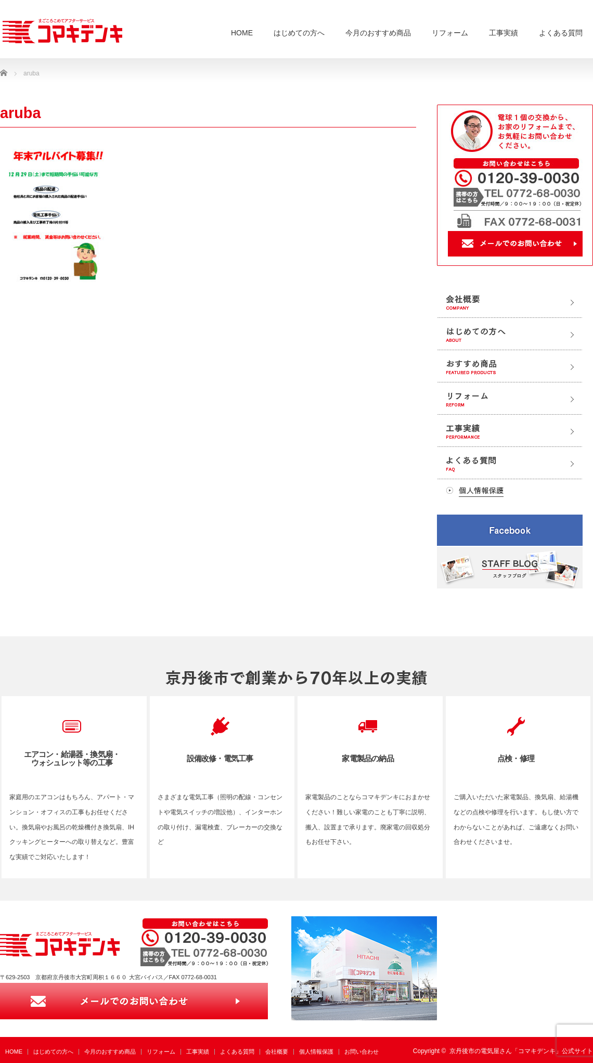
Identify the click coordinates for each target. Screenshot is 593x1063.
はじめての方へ (299, 33)
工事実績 (503, 33)
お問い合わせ (361, 1051)
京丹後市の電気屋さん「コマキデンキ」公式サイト (521, 1051)
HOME (242, 33)
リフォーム (450, 33)
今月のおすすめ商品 (378, 33)
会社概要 (276, 1051)
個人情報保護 (316, 1051)
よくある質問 (561, 33)
